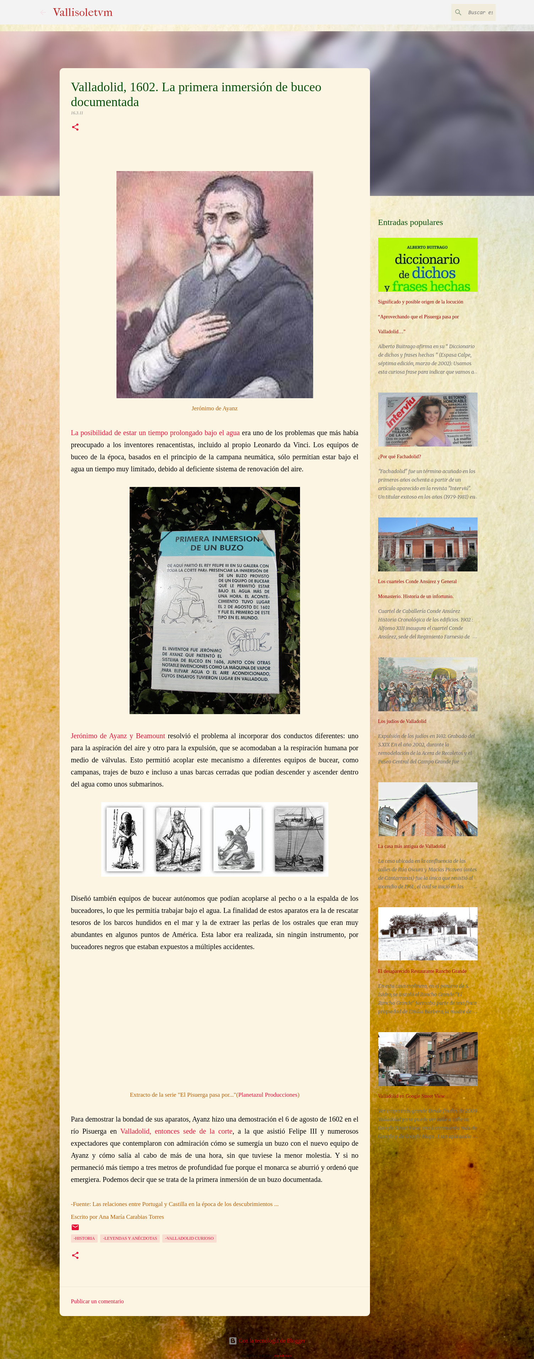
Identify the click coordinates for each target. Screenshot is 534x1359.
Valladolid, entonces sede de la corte (176, 1131)
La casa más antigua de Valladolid (412, 846)
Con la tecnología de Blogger (267, 1341)
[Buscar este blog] (458, 12)
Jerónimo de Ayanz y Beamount (118, 736)
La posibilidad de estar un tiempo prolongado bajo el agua (155, 433)
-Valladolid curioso (189, 1238)
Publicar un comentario (97, 1301)
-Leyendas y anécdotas (130, 1238)
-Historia (84, 1238)
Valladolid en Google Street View (411, 1096)
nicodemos (282, 1355)
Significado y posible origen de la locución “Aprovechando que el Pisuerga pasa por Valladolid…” (420, 316)
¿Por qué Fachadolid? (399, 456)
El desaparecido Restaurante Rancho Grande (422, 971)
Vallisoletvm (83, 12)
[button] (75, 128)
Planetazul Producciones (268, 1094)
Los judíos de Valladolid (402, 721)
